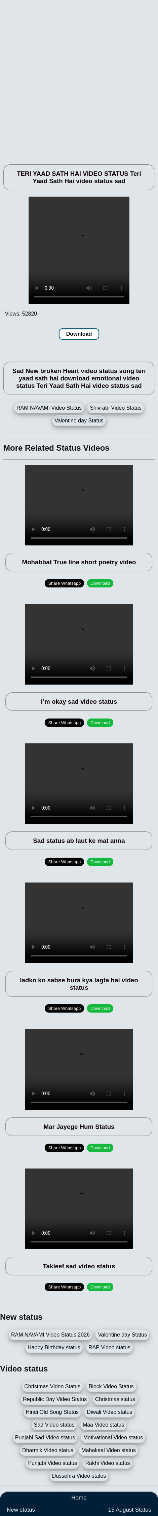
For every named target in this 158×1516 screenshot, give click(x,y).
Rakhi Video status (107, 1463)
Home (78, 1497)
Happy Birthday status (54, 1347)
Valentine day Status (79, 420)
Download (79, 334)
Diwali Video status (109, 1412)
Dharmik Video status (47, 1450)
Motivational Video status (113, 1437)
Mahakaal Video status (108, 1450)
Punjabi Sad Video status (45, 1437)
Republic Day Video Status (55, 1399)
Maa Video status (103, 1425)
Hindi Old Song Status (52, 1412)
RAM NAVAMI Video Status (49, 408)
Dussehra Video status (79, 1476)
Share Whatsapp (64, 583)
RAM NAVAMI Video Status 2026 (50, 1335)
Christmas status (115, 1399)
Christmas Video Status (52, 1386)
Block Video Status (111, 1386)
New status (21, 1510)
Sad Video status (54, 1425)
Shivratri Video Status (116, 408)
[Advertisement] (79, 79)
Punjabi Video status (52, 1463)
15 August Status (129, 1510)
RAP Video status (109, 1347)
